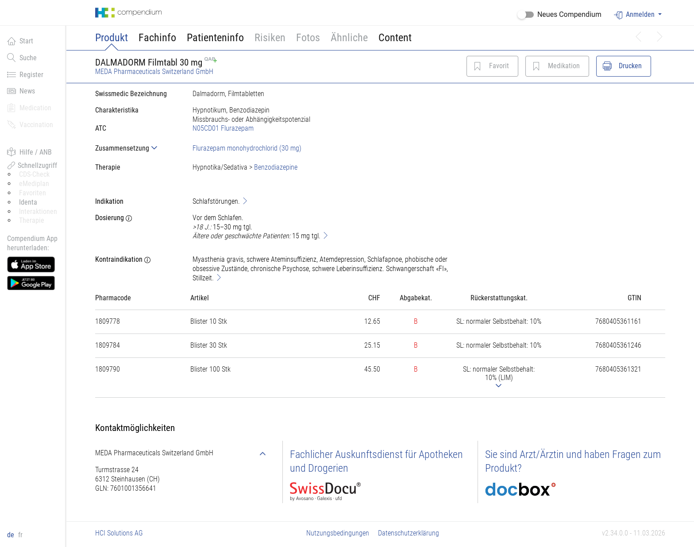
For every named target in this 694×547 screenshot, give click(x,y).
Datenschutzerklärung (408, 533)
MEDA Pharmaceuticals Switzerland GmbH (154, 71)
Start (20, 40)
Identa (28, 202)
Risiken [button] (269, 37)
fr (20, 535)
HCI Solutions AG (119, 533)
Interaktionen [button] (38, 211)
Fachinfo (157, 37)
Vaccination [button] (30, 124)
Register (25, 74)
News (21, 90)
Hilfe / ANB (29, 151)
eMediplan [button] (34, 183)
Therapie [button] (31, 220)
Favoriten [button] (32, 193)
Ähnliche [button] (349, 37)
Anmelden (635, 14)
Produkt (111, 37)
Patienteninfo (215, 37)
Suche (22, 57)
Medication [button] (29, 107)
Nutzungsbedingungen (337, 533)
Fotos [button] (308, 37)
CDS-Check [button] (34, 174)
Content (395, 37)
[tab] (136, 148)
